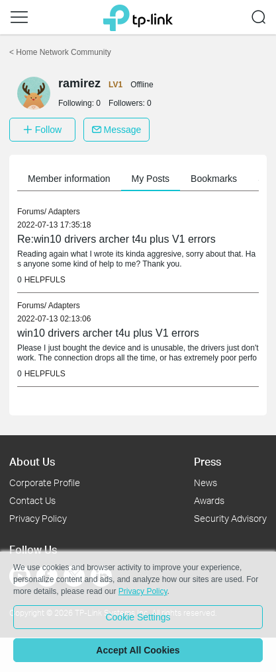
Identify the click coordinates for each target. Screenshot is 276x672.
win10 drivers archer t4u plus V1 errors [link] (108, 333)
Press (207, 461)
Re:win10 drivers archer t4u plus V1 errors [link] (116, 239)
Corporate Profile (44, 482)
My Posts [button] (151, 178)
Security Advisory (230, 518)
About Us (32, 461)
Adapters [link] (64, 211)
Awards (209, 500)
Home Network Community (60, 52)
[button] (19, 17)
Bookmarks (214, 178)
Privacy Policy (38, 518)
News (205, 482)
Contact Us (32, 500)
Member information (69, 178)
